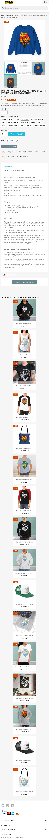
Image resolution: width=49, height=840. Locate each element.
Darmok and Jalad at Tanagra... (24, 355)
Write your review (9, 146)
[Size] (4, 112)
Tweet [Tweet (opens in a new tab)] (12, 140)
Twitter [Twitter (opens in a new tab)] (3, 805)
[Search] (24, 8)
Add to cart (16, 134)
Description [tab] (9, 166)
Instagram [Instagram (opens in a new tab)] (12, 805)
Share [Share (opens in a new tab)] (8, 140)
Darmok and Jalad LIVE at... (24, 323)
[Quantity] (3, 134)
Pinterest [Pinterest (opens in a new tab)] (17, 140)
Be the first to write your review (24, 282)
